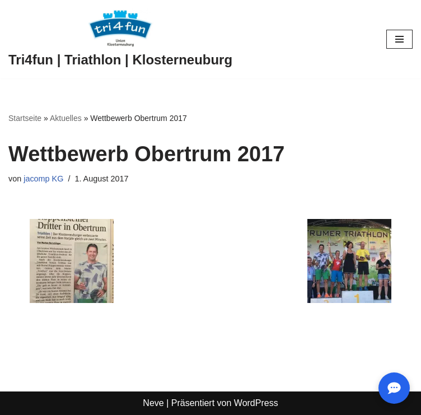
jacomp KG (43, 178)
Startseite (24, 118)
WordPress (256, 403)
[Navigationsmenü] (399, 39)
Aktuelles (66, 118)
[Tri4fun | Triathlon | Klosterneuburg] (120, 39)
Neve (153, 403)
